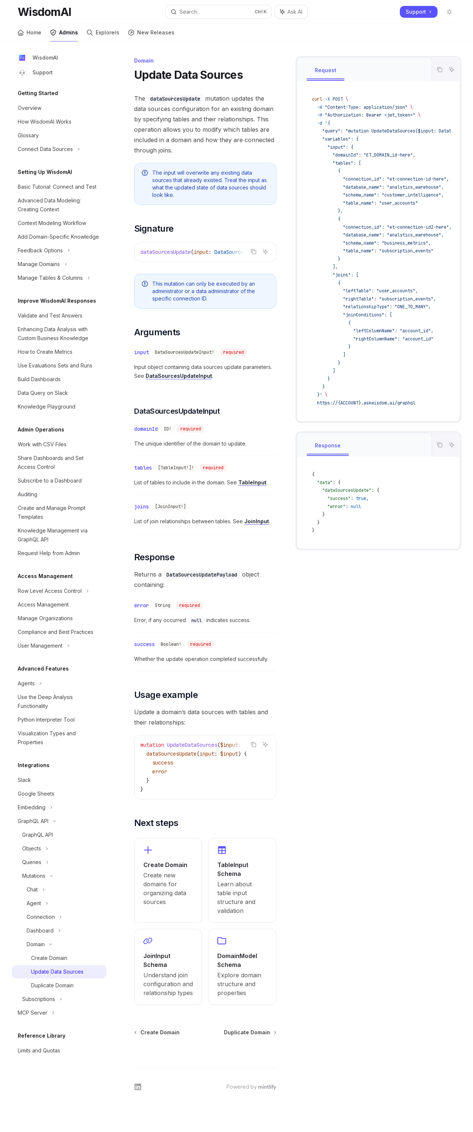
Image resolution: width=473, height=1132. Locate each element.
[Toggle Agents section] (59, 683)
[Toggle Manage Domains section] (59, 264)
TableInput (252, 482)
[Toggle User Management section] (59, 645)
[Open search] (218, 12)
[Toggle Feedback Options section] (59, 250)
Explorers (103, 35)
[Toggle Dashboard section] (59, 930)
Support (35, 72)
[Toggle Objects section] (59, 848)
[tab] (325, 70)
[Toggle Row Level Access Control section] (59, 591)
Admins (64, 35)
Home (29, 35)
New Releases (151, 35)
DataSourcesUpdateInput (179, 376)
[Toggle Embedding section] (59, 807)
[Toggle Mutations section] (59, 876)
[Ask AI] (451, 69)
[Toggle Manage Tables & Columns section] (59, 278)
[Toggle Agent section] (59, 903)
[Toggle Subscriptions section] (59, 999)
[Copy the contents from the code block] (440, 69)
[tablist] (364, 69)
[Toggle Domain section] (59, 944)
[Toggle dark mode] (449, 12)
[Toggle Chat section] (59, 889)
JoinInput (256, 521)
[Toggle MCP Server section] (59, 1013)
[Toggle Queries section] (59, 862)
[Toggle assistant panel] (291, 12)
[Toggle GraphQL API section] (59, 821)
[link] (168, 880)
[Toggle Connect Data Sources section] (59, 149)
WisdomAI (38, 57)
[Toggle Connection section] (59, 917)
